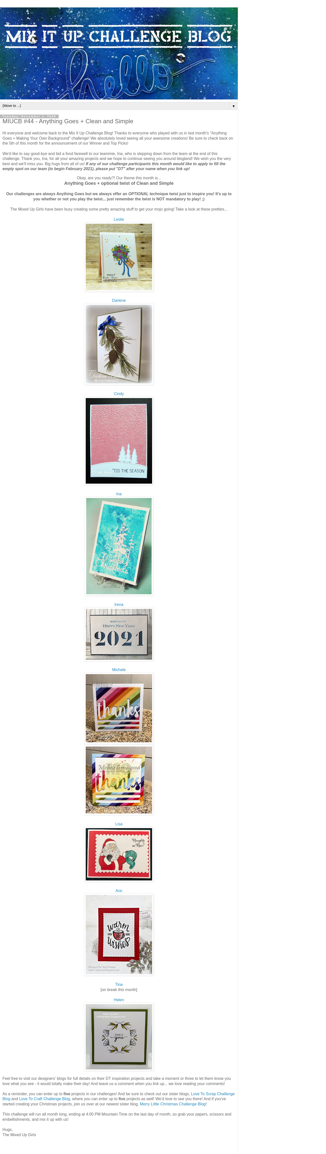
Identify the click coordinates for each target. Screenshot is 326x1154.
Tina (119, 984)
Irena (118, 604)
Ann (118, 891)
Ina (119, 494)
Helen (119, 1000)
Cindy (119, 394)
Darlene (119, 300)
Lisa (118, 824)
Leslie (119, 219)
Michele (119, 670)
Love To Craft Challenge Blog (44, 1099)
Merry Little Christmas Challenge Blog (173, 1104)
